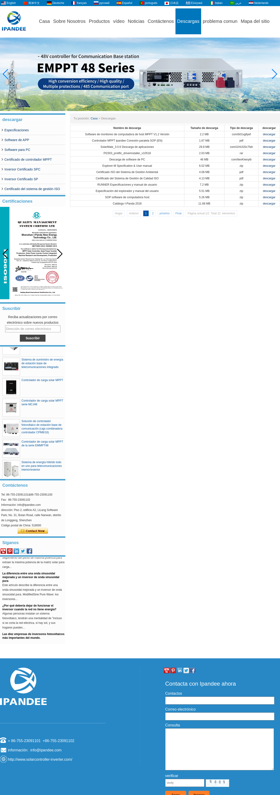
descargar (269, 134)
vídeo (119, 21)
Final (178, 213)
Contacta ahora (33, 531)
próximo (165, 213)
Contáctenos (161, 21)
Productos (99, 21)
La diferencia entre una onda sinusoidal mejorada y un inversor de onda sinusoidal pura (30, 578)
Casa (44, 21)
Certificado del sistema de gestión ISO (32, 189)
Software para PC (17, 150)
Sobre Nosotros (69, 21)
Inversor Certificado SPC (22, 169)
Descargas (188, 21)
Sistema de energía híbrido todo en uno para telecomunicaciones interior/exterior (41, 467)
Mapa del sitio (255, 21)
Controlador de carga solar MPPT (42, 381)
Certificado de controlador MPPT (28, 159)
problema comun (220, 21)
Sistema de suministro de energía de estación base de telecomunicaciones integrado (42, 364)
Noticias (136, 21)
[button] (134, 107)
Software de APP (16, 140)
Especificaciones (16, 130)
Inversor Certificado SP (21, 179)
